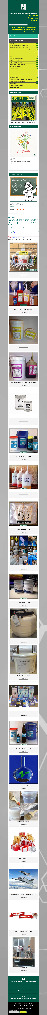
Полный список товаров (16, 85)
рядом (14, 232)
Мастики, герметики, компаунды (23, 54)
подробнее (23, 276)
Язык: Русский (27, 0)
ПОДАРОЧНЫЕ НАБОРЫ (23, 77)
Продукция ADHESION (23, 44)
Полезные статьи (14, 87)
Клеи (23, 56)
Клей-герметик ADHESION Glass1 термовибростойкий (23, 122)
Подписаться (23, 1012)
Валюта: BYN (18, 0)
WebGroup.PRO (35, 1013)
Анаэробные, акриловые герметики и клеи (23, 46)
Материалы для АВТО (23, 69)
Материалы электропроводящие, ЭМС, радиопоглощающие (23, 52)
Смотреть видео (23, 84)
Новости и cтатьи (15, 126)
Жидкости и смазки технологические (23, 65)
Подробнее (12, 162)
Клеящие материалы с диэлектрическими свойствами (23, 50)
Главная (11, 209)
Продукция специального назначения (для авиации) (20, 79)
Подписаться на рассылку (13, 1010)
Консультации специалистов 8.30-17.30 (23, 990)
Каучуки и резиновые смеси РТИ (23, 58)
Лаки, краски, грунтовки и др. (23, 63)
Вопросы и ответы (16, 174)
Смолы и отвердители (23, 60)
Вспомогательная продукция (23, 75)
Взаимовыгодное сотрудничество (23, 999)
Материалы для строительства (23, 71)
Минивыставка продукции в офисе (23, 981)
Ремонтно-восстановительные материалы (23, 48)
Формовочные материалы (23, 67)
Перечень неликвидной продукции (23, 81)
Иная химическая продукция (23, 73)
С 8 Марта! (12, 158)
